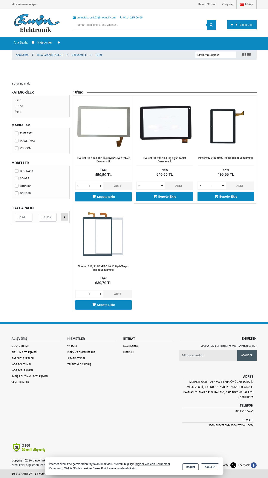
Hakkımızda (130, 346)
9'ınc (18, 111)
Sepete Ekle (103, 196)
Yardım (72, 346)
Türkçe (246, 4)
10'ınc (19, 106)
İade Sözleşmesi (22, 370)
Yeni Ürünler (20, 382)
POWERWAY (25, 141)
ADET (117, 186)
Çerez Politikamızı (104, 468)
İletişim (128, 352)
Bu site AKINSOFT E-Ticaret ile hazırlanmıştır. (39, 473)
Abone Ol (246, 355)
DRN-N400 (24, 171)
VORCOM (23, 148)
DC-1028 (23, 193)
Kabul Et (209, 466)
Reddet (190, 466)
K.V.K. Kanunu (20, 346)
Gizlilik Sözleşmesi (24, 352)
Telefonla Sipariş (79, 364)
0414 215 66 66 (244, 411)
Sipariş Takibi (76, 358)
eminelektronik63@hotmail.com (231, 425)
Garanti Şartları (23, 358)
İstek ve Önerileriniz (81, 352)
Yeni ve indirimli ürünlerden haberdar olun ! (229, 346)
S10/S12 (23, 186)
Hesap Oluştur (207, 4)
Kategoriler (42, 42)
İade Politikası (21, 364)
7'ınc (18, 100)
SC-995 (22, 178)
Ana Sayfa (21, 42)
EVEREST (23, 133)
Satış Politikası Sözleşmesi (30, 376)
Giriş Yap (227, 4)
